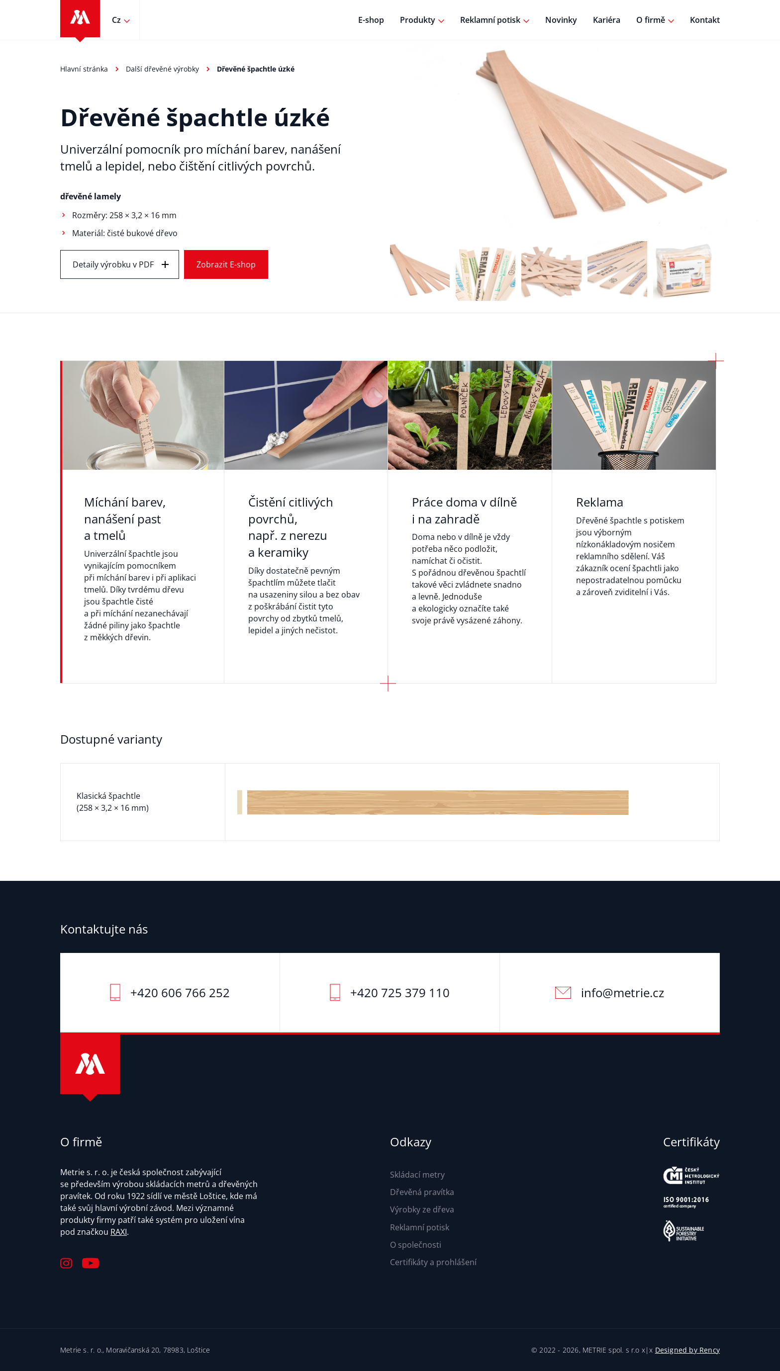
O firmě (650, 19)
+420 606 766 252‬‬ (180, 992)
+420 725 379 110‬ (400, 992)
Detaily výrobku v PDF (113, 264)
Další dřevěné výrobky (162, 69)
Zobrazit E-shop (226, 264)
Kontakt (705, 19)
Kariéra (606, 19)
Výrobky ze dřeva (422, 1209)
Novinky (561, 19)
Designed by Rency (687, 1350)
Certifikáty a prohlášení (433, 1262)
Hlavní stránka (84, 69)
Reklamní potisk (490, 19)
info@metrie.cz (622, 992)
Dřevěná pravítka (422, 1192)
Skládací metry (417, 1174)
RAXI (118, 1231)
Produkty (417, 19)
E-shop (371, 19)
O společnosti (415, 1244)
